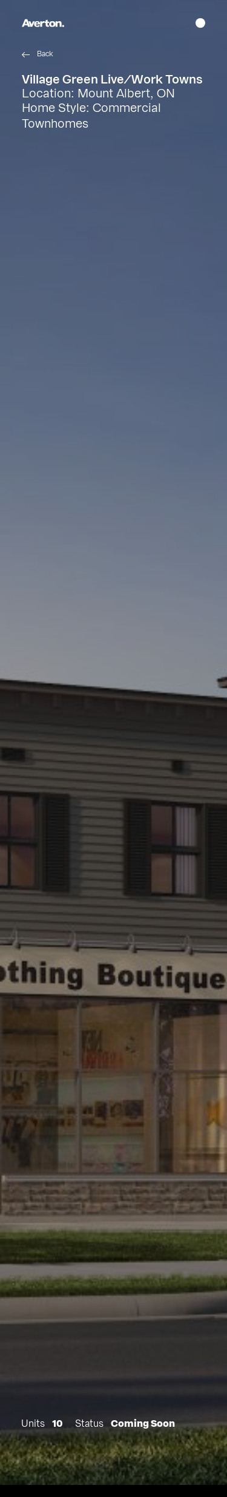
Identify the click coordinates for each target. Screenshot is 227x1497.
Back (45, 53)
